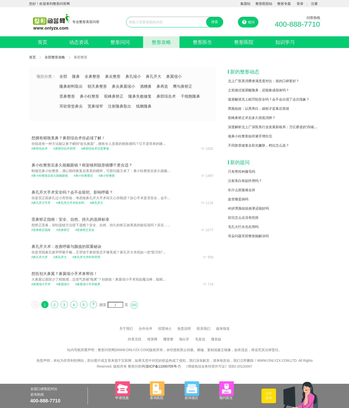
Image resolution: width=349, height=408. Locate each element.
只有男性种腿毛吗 (241, 171)
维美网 (152, 339)
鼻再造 (162, 86)
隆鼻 (76, 76)
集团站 (245, 4)
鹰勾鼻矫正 (182, 86)
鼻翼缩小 (174, 76)
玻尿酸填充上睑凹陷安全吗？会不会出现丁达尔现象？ (268, 99)
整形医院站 (263, 4)
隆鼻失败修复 (140, 96)
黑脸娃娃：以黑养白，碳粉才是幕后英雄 (258, 108)
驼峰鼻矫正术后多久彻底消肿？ (252, 118)
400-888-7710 (297, 24)
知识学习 (285, 42)
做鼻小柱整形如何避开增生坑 (250, 136)
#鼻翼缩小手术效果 (87, 284)
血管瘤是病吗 (238, 199)
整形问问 (120, 42)
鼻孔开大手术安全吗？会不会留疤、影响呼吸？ (72, 192)
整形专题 (284, 4)
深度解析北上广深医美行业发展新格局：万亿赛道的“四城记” (273, 127)
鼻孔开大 (153, 76)
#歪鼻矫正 (63, 230)
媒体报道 (223, 328)
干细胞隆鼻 (190, 96)
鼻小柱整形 (89, 96)
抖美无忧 (134, 339)
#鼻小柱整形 (107, 175)
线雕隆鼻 (144, 106)
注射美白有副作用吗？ (245, 181)
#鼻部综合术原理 (64, 148)
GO (134, 305)
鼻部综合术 (166, 96)
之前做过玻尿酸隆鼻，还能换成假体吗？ (258, 90)
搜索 (214, 22)
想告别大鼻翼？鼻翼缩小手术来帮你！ (64, 274)
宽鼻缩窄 (95, 106)
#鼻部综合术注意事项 (95, 148)
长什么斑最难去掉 (241, 190)
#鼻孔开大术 (40, 257)
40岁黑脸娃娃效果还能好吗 (248, 208)
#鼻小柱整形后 (83, 175)
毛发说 (200, 339)
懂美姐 (216, 339)
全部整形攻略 (55, 57)
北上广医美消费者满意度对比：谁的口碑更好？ (263, 81)
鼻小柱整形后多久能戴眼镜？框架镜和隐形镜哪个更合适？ (82, 165)
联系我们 (203, 328)
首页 (42, 42)
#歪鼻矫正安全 (85, 230)
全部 (63, 76)
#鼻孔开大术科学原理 (86, 257)
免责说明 (184, 328)
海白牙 (184, 339)
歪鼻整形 (67, 96)
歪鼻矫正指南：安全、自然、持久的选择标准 (70, 219)
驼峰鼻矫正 (113, 96)
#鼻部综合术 (40, 148)
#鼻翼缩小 (63, 284)
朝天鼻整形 (97, 86)
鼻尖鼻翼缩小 (123, 86)
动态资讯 (79, 42)
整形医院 (243, 42)
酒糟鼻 (146, 86)
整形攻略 (161, 42)
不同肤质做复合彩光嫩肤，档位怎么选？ (258, 145)
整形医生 (202, 42)
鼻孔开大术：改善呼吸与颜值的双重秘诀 (66, 246)
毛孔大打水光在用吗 (243, 227)
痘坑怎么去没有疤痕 (243, 218)
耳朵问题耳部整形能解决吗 (248, 236)
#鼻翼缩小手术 (41, 284)
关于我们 (126, 328)
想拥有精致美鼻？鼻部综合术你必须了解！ (68, 138)
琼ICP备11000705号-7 (163, 366)
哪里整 (168, 339)
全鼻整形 (92, 76)
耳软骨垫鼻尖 (71, 106)
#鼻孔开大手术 (41, 202)
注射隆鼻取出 (119, 106)
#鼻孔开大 (96, 202)
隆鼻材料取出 (71, 86)
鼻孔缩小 (133, 76)
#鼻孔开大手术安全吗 (70, 202)
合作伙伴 (145, 328)
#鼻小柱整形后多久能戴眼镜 (50, 175)
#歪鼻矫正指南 (41, 230)
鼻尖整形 (113, 76)
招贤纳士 (165, 328)
